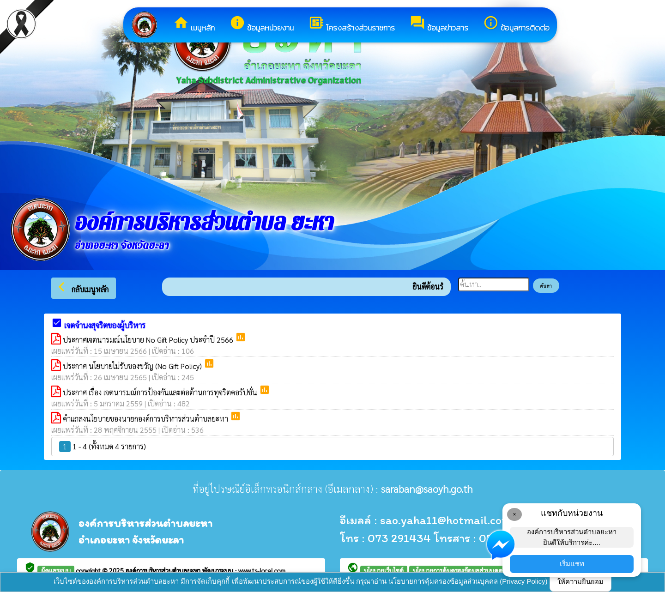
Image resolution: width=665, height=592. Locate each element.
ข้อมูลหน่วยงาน (262, 24)
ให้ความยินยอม (580, 582)
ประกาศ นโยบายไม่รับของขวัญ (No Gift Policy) (133, 366)
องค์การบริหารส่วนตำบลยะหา (164, 570)
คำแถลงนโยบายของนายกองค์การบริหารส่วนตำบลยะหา (146, 418)
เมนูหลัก (194, 24)
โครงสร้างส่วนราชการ (351, 24)
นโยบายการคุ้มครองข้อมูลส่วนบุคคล (459, 570)
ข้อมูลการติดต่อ (516, 24)
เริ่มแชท (572, 564)
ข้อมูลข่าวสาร (439, 24)
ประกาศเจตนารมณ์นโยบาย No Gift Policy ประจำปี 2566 (149, 339)
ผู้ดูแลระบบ (56, 570)
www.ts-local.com (261, 570)
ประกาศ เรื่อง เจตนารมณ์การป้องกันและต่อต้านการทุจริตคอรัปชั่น (161, 392)
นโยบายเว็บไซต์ (384, 570)
